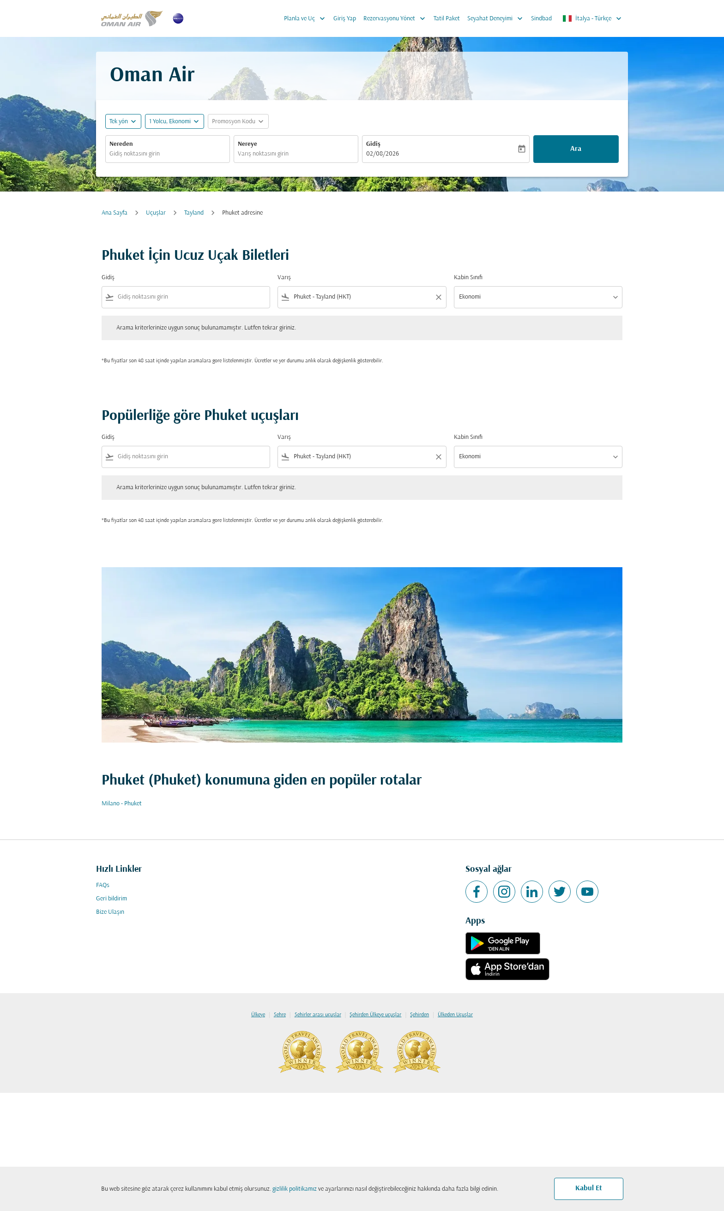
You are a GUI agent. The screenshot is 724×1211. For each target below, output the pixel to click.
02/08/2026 (382, 153)
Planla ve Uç (307, 18)
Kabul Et (588, 1188)
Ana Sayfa (114, 213)
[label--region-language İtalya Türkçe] (592, 18)
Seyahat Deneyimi (497, 18)
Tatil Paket (447, 18)
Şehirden (419, 1015)
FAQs (102, 885)
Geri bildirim (111, 898)
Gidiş (373, 144)
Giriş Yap (344, 18)
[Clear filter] (438, 297)
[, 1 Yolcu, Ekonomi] (170, 121)
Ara (575, 149)
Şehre (280, 1015)
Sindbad (541, 18)
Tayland (194, 213)
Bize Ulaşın (110, 912)
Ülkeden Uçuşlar (455, 1015)
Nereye (247, 144)
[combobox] (167, 154)
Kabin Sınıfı (468, 277)
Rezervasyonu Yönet (396, 18)
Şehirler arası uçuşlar (318, 1015)
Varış (284, 277)
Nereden (121, 144)
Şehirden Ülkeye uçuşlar (375, 1015)
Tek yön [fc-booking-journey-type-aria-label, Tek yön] (118, 121)
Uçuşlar (156, 213)
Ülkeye (258, 1015)
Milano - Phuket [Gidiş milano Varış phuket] (122, 803)
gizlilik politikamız (294, 1189)
